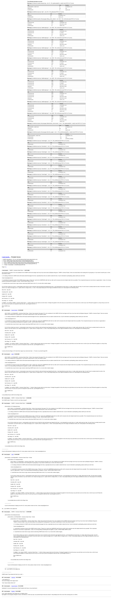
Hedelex (13, 591)
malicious (13, 577)
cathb (12, 354)
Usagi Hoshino (14, 310)
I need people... (6, 257)
